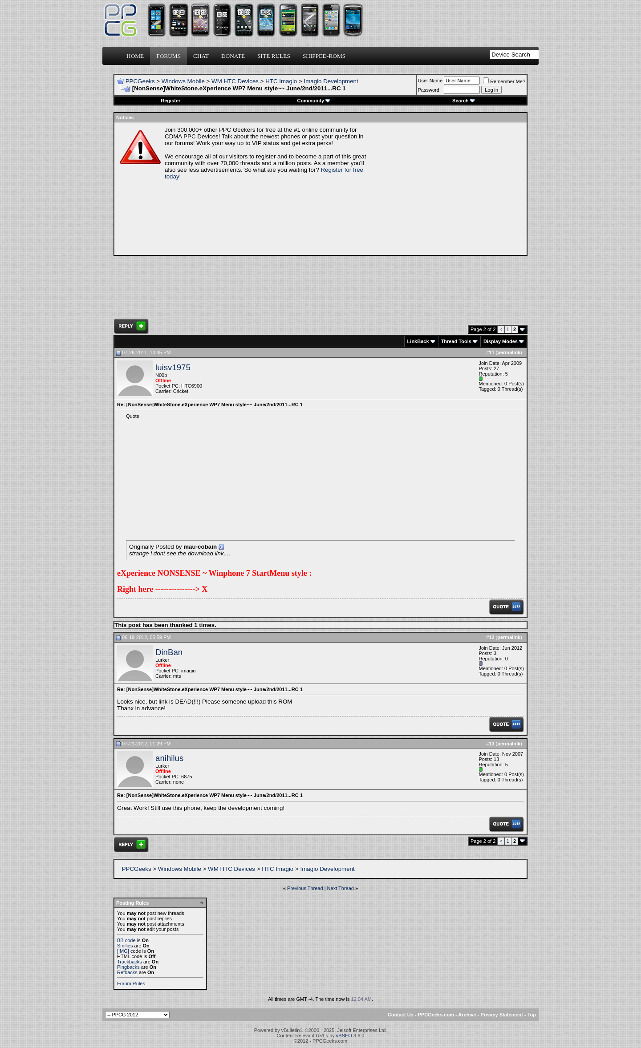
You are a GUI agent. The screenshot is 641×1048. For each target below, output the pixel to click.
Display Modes (500, 341)
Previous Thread (305, 888)
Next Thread (340, 888)
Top (531, 1014)
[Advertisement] (448, 188)
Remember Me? (504, 81)
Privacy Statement (501, 1014)
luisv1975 (173, 367)
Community (314, 100)
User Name (430, 80)
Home (135, 56)
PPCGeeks (140, 81)
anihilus (169, 758)
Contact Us (401, 1014)
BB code (126, 940)
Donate (233, 56)
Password (428, 90)
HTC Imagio (281, 81)
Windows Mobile (183, 81)
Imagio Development (331, 81)
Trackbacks (129, 961)
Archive (467, 1014)
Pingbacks (128, 967)
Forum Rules (131, 983)
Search (463, 100)
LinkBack (418, 341)
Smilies (125, 945)
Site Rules (273, 56)
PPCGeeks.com (436, 1014)
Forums (168, 56)
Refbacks (127, 972)
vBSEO (344, 1035)
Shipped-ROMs (324, 56)
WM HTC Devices (235, 81)
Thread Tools (456, 341)
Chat (201, 56)
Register (170, 100)
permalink (508, 352)
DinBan (169, 652)
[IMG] (123, 951)
